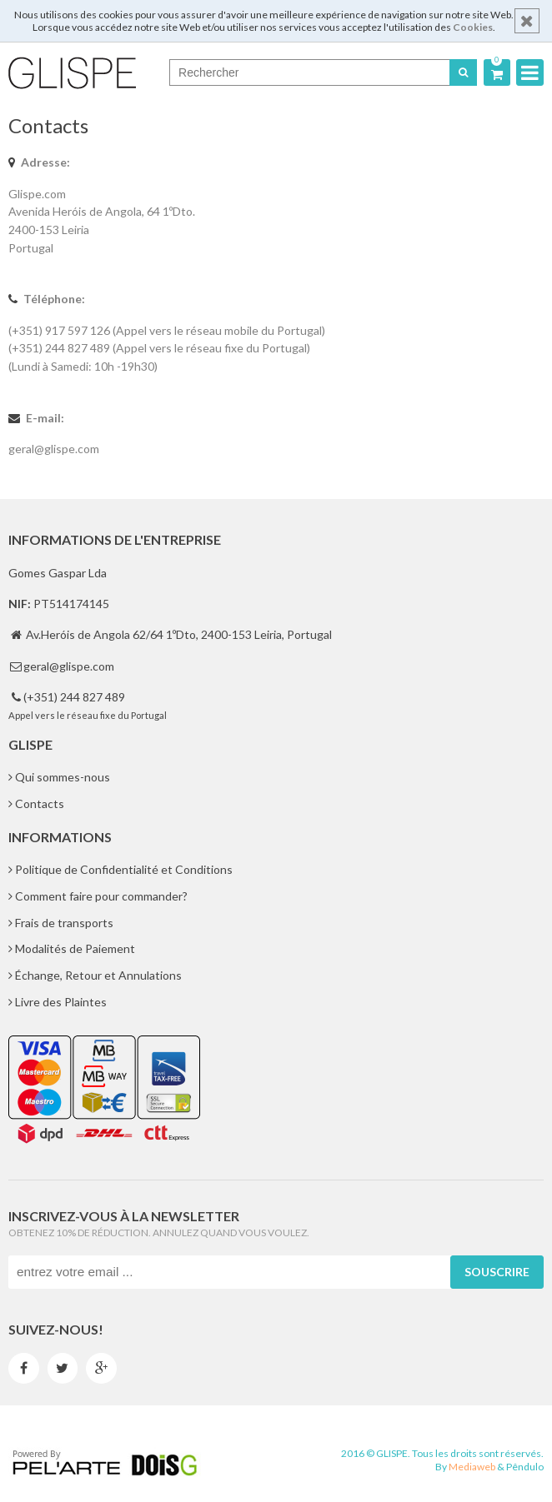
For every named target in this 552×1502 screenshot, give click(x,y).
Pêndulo (525, 1466)
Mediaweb (472, 1466)
